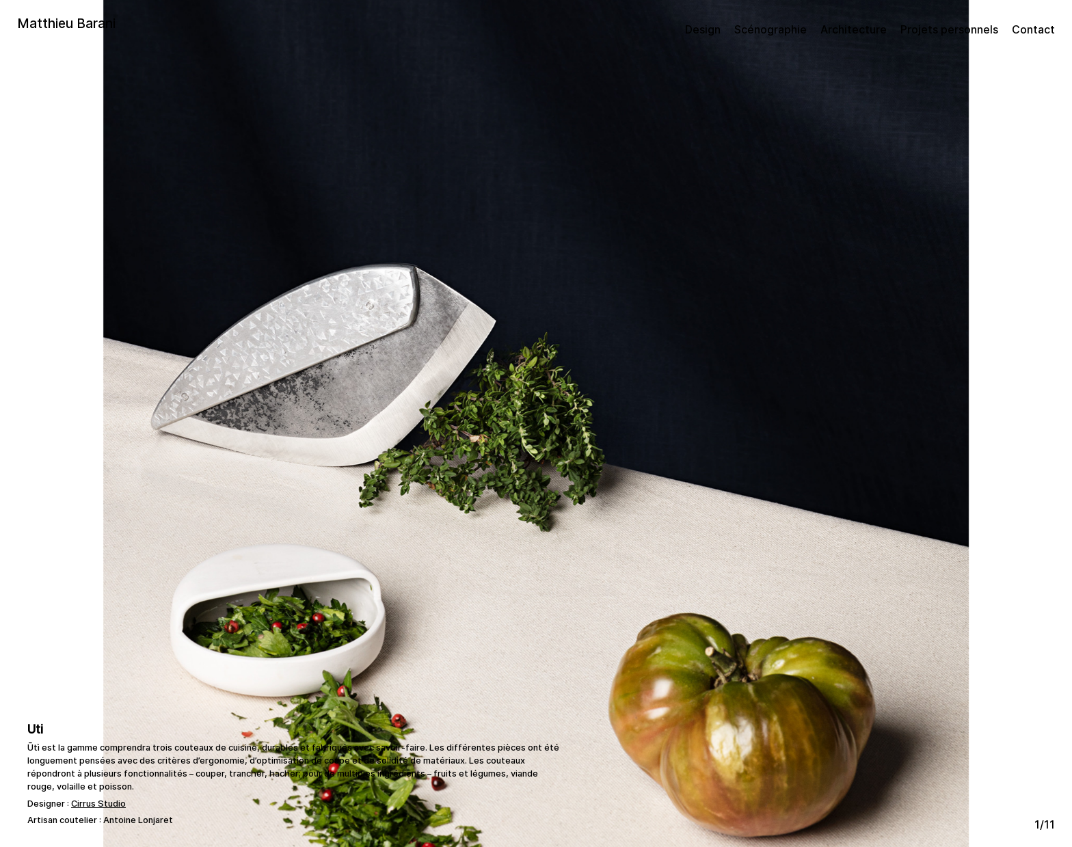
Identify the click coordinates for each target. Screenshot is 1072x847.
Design (703, 29)
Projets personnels (949, 29)
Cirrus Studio (98, 803)
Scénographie (770, 29)
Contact (1033, 29)
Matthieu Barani (66, 23)
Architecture (853, 29)
